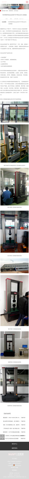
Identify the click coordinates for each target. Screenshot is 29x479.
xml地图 (16, 467)
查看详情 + (23, 438)
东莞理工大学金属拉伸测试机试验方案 (14, 435)
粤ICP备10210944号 (16, 463)
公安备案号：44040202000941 (14, 465)
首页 (7, 10)
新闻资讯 (11, 10)
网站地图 (13, 467)
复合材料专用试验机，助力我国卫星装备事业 (14, 421)
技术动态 (16, 10)
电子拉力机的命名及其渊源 (11, 438)
